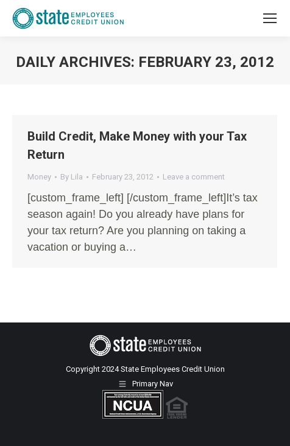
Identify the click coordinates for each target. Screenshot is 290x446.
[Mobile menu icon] (270, 18)
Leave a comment (194, 176)
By (71, 176)
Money (39, 176)
